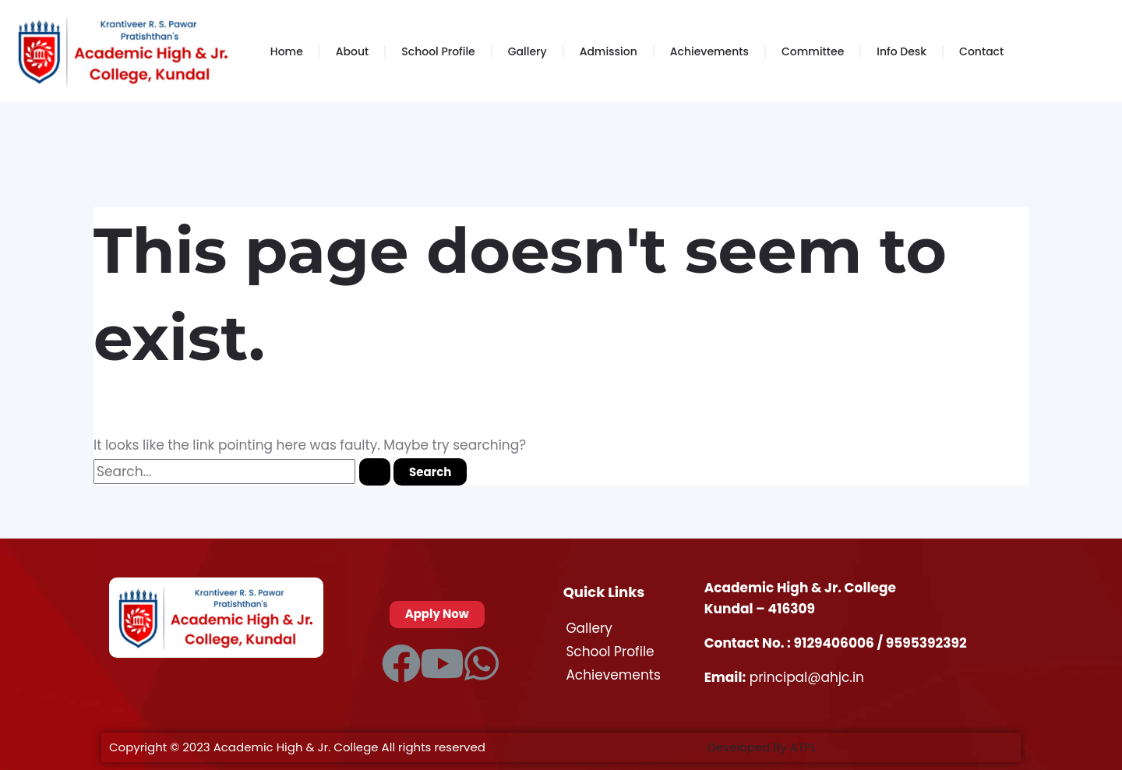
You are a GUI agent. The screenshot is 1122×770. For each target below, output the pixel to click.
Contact (981, 51)
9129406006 (835, 643)
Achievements (709, 51)
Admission (608, 51)
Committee (813, 51)
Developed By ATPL (762, 747)
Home (286, 51)
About (352, 51)
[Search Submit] (374, 472)
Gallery (527, 51)
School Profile (438, 51)
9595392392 (926, 643)
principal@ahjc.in (807, 677)
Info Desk (901, 51)
